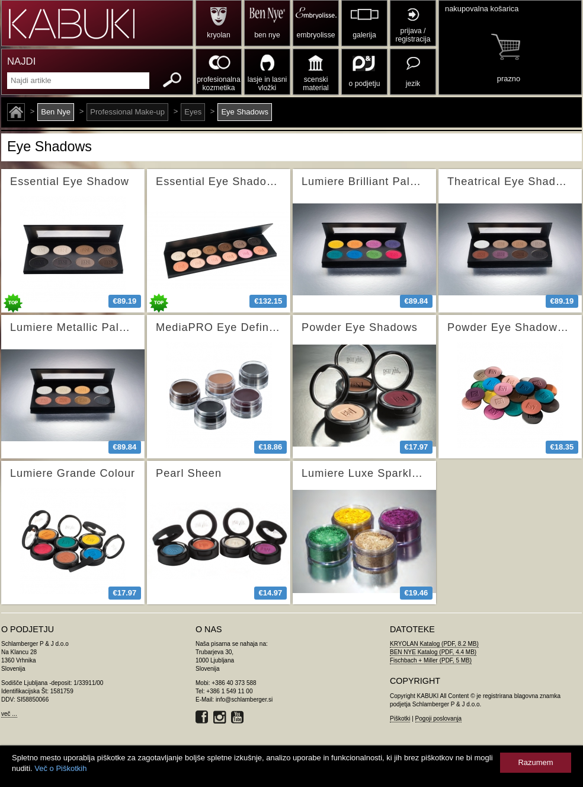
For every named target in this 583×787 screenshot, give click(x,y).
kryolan (218, 35)
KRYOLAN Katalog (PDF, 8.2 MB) (434, 644)
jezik (413, 83)
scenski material (315, 83)
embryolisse (315, 35)
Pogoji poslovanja (438, 718)
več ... (9, 713)
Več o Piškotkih (60, 768)
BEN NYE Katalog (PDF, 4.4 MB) (433, 652)
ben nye (267, 35)
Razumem (535, 762)
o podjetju (364, 83)
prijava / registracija (412, 35)
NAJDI (21, 61)
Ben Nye (56, 111)
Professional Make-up (127, 111)
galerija (364, 35)
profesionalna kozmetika (218, 83)
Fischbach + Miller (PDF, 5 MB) (431, 660)
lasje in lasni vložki (267, 83)
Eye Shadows (244, 111)
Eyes (192, 111)
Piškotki (400, 718)
